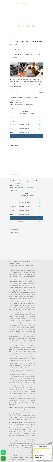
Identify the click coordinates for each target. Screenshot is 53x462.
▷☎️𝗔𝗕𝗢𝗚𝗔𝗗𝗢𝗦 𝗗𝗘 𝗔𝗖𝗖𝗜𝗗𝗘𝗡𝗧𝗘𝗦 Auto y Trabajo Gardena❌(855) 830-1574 (26, 16)
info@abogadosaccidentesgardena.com (26, 6)
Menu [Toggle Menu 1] (12, 34)
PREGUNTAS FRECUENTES (26, 1)
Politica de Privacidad (24, 265)
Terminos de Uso (13, 265)
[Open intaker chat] (35, 461)
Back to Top (41, 92)
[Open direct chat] (49, 443)
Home (11, 49)
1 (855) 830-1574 (33, 3)
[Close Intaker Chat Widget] (51, 443)
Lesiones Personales (27, 60)
